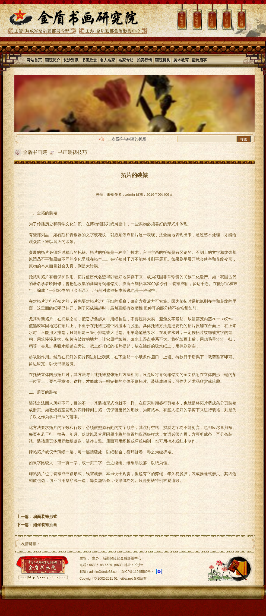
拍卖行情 (144, 60)
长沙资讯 (70, 60)
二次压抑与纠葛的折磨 (127, 139)
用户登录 (226, 19)
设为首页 (196, 19)
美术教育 (181, 60)
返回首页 (181, 19)
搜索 (243, 139)
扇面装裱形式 (45, 516)
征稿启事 (199, 60)
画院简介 (52, 60)
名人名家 (107, 60)
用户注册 (241, 19)
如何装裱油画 (45, 524)
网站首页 (34, 60)
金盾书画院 (35, 152)
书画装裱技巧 (72, 152)
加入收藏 (211, 19)
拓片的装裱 (134, 175)
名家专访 (126, 60)
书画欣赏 (89, 60)
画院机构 (162, 60)
